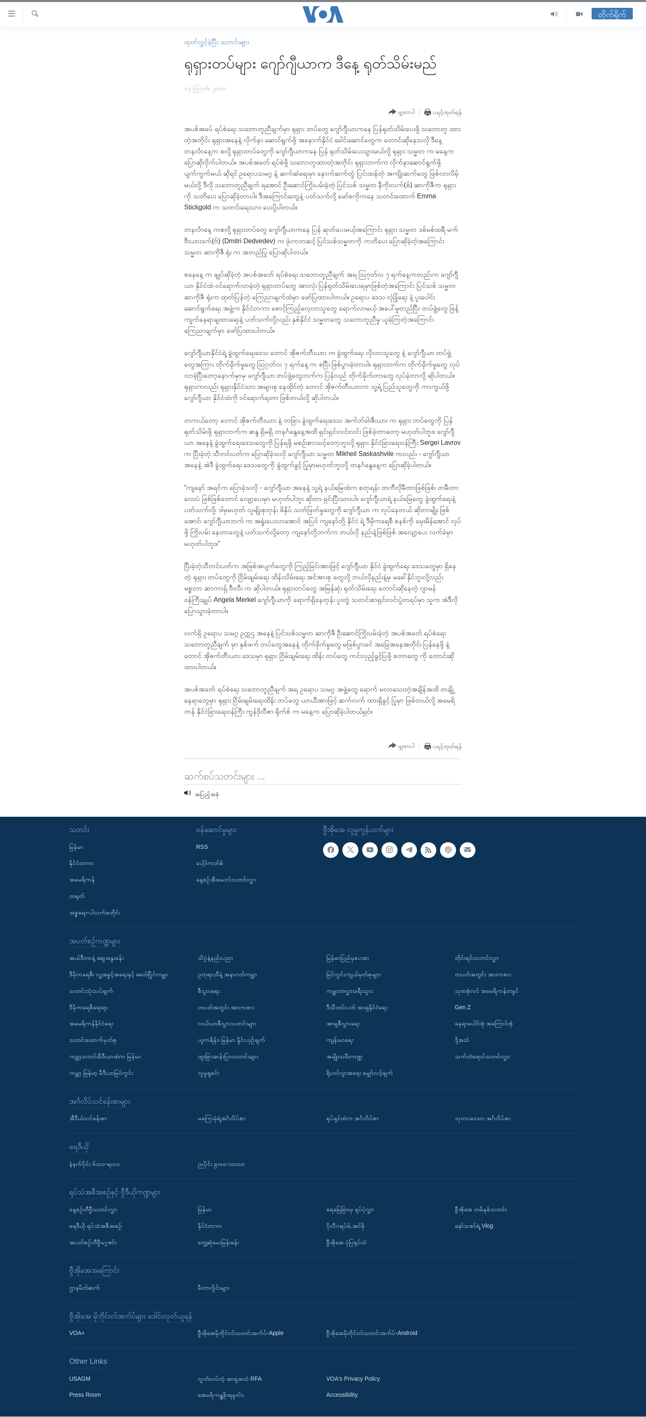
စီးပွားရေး (209, 990)
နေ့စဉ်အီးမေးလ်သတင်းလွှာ (226, 879)
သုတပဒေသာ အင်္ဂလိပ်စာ (483, 1118)
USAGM (79, 1378)
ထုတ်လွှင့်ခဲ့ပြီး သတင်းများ (216, 41)
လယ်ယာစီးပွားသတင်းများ (227, 1023)
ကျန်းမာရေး (339, 1039)
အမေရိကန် (82, 879)
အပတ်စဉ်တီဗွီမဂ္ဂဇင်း (93, 1242)
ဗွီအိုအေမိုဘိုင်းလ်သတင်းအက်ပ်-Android (371, 1333)
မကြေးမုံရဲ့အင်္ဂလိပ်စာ (222, 1118)
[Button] (402, 112)
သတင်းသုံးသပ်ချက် (91, 990)
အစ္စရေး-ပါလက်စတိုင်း (94, 912)
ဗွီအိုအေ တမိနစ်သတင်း (481, 1209)
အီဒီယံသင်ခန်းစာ (88, 1118)
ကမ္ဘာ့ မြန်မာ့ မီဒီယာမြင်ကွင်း (101, 1072)
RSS (202, 847)
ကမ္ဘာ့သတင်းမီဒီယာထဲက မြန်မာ (105, 1056)
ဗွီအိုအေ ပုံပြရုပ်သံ (346, 1242)
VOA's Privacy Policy (353, 1378)
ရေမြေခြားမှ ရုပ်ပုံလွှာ (350, 1209)
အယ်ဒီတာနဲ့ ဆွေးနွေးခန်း (96, 957)
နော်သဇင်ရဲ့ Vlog (474, 1225)
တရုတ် (76, 896)
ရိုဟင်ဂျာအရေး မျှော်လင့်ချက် (359, 1072)
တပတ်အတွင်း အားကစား (226, 1007)
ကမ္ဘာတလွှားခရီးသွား (349, 990)
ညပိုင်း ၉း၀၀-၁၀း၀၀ (221, 1164)
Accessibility (342, 1395)
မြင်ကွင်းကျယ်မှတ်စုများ (353, 974)
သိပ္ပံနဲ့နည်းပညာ (215, 957)
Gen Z (463, 1007)
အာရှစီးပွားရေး (343, 1023)
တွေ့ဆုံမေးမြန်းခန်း (218, 1242)
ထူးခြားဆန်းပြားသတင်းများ (228, 1056)
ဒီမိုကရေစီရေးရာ (88, 1007)
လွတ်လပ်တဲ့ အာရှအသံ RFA (230, 1378)
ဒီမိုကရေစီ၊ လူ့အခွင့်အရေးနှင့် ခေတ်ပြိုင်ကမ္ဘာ (118, 974)
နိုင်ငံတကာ (81, 863)
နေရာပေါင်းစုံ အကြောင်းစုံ (484, 1023)
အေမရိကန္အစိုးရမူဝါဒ (221, 1395)
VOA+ (77, 1333)
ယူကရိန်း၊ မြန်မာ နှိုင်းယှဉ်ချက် (231, 1039)
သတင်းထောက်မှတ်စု (93, 1039)
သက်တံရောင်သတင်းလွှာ (482, 1056)
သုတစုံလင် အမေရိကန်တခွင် (487, 990)
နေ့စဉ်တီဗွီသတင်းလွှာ (93, 1209)
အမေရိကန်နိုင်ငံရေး (91, 1023)
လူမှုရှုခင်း (208, 1072)
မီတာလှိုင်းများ (213, 1287)
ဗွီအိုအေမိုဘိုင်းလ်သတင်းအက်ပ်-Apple (240, 1333)
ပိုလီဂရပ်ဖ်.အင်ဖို (345, 1225)
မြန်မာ (76, 847)
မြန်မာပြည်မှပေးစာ (347, 957)
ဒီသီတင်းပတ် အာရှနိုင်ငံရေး (356, 1007)
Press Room (85, 1395)
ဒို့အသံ (462, 1039)
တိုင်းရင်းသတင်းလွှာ (477, 957)
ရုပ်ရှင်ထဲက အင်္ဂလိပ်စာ (352, 1118)
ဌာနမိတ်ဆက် (84, 1287)
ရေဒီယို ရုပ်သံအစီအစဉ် (95, 1225)
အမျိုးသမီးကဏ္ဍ (344, 1056)
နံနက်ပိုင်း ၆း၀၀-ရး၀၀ (94, 1164)
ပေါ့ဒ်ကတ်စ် (209, 863)
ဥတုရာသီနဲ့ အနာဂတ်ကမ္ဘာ (227, 974)
